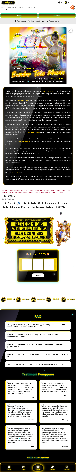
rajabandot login (24, 141)
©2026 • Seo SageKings (38, 457)
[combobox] (37, 7)
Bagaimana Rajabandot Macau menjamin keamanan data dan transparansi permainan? (33, 335)
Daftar (38, 467)
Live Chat (67, 467)
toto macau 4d (22, 101)
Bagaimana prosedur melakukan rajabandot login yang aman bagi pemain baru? (35, 345)
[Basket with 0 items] (72, 2)
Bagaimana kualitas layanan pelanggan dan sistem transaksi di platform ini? (37, 355)
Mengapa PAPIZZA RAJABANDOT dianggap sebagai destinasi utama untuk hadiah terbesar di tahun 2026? (36, 325)
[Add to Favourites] (70, 30)
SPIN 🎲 (38, 275)
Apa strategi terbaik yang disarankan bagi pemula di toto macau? (35, 364)
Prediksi (52, 467)
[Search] (72, 7)
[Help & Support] (60, 2)
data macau (16, 172)
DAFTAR (57, 16)
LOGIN (19, 16)
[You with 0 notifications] (67, 2)
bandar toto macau (47, 91)
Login (23, 467)
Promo (9, 467)
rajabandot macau (33, 132)
